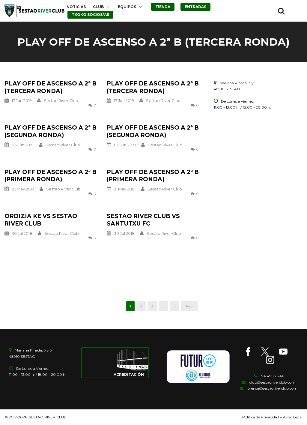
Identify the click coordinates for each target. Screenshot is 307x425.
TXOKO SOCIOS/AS (90, 14)
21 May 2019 (125, 189)
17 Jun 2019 (22, 100)
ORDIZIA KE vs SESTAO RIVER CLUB (40, 220)
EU (7, 7)
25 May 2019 (23, 189)
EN (13, 7)
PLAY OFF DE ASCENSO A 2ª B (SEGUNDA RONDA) (50, 131)
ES (18, 7)
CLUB (98, 6)
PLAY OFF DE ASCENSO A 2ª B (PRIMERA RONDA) (50, 176)
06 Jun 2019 (23, 144)
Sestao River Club (61, 100)
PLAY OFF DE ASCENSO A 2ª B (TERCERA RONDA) (50, 87)
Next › (189, 306)
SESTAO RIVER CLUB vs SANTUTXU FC (143, 220)
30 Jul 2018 (22, 233)
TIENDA (162, 6)
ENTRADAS (195, 6)
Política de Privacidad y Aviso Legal (272, 417)
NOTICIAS (76, 6)
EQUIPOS (127, 6)
